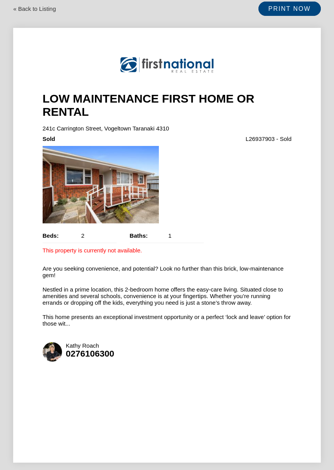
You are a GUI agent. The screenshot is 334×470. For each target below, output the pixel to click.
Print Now (290, 8)
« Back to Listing (34, 8)
